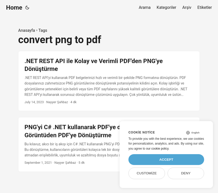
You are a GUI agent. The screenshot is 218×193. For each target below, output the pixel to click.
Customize (147, 173)
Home (14, 7)
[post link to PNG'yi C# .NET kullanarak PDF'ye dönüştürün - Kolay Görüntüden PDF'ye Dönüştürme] (109, 144)
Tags (42, 30)
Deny (186, 173)
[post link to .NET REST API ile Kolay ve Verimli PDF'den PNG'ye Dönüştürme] (109, 81)
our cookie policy (157, 148)
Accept (166, 159)
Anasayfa (26, 30)
